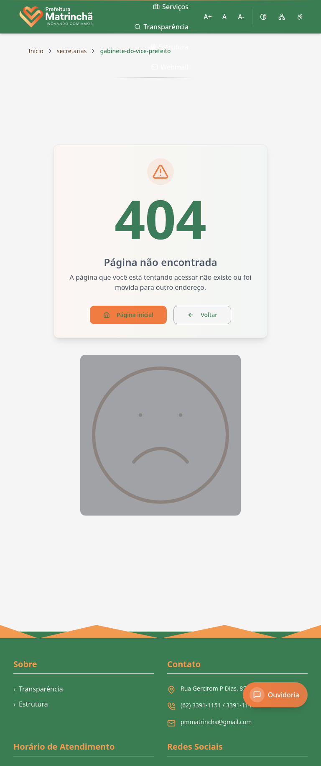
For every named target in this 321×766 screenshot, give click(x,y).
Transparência (38, 689)
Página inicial (128, 315)
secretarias (72, 51)
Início (35, 51)
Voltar (202, 315)
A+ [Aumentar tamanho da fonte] (208, 16)
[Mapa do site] (281, 16)
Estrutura (30, 704)
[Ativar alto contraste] (263, 16)
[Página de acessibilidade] (300, 16)
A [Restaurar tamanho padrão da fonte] (224, 16)
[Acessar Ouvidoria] (275, 694)
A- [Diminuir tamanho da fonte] (241, 16)
